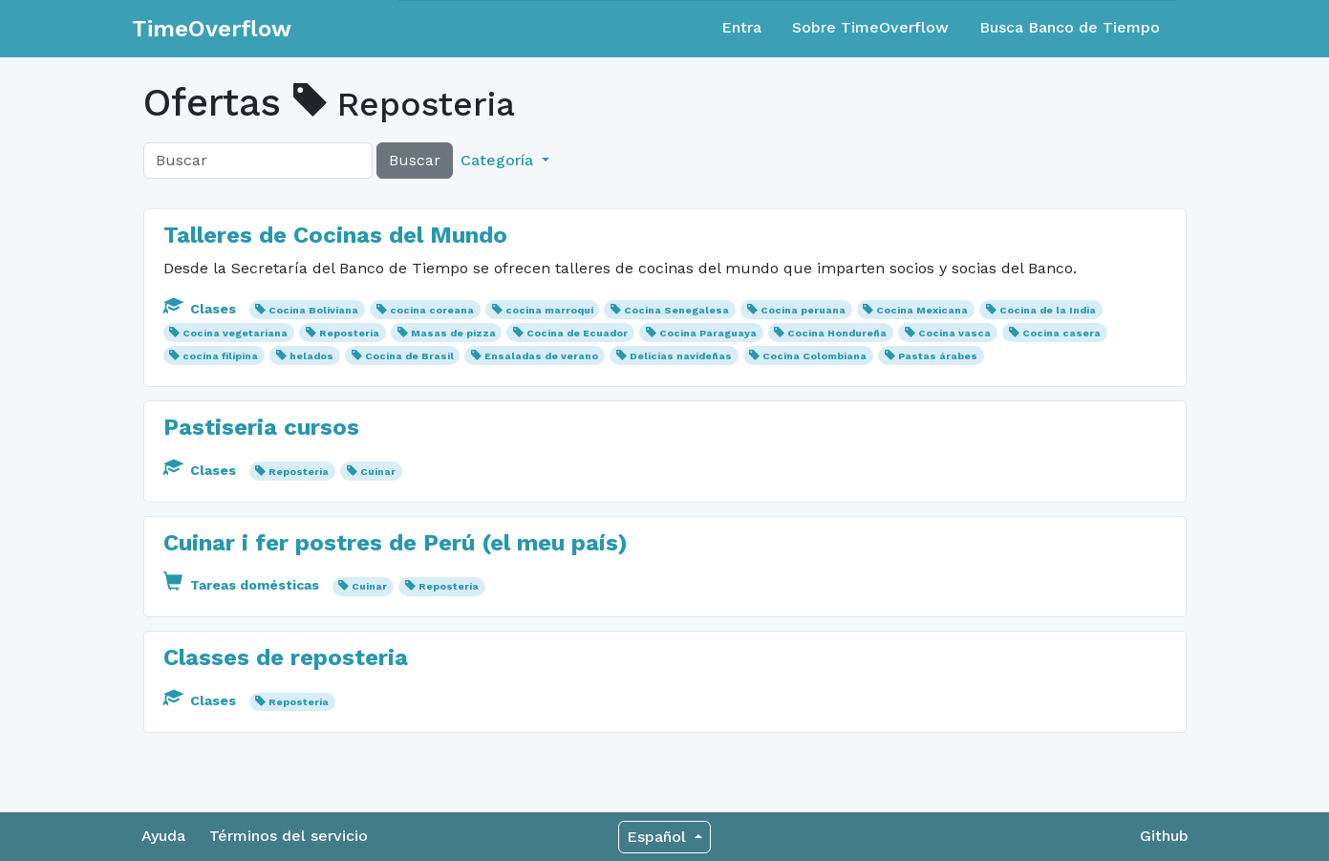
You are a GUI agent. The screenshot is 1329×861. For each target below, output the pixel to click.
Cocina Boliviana (313, 310)
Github (1164, 836)
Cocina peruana (803, 310)
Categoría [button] (499, 160)
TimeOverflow (211, 28)
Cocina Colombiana (814, 356)
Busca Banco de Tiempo (1069, 27)
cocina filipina (220, 356)
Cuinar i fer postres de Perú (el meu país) (395, 542)
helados (311, 356)
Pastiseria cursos (261, 427)
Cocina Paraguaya (708, 333)
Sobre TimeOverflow (870, 27)
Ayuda (163, 836)
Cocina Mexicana (922, 310)
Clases (201, 308)
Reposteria (349, 333)
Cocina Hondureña (837, 333)
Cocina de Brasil (409, 356)
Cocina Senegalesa (676, 310)
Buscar (414, 160)
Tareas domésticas (243, 584)
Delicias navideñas (681, 356)
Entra (741, 27)
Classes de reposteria (285, 657)
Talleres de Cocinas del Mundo (335, 235)
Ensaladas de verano (541, 356)
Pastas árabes (937, 356)
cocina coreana (432, 310)
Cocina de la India (1047, 310)
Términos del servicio (288, 836)
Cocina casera (1061, 333)
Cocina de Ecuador (577, 333)
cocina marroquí (549, 310)
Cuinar (378, 471)
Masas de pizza (453, 333)
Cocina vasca (954, 333)
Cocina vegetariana (235, 333)
